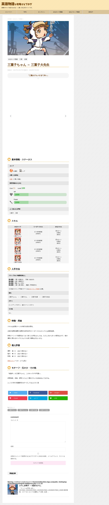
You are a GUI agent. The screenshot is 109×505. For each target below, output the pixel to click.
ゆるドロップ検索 (74, 12)
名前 (12, 446)
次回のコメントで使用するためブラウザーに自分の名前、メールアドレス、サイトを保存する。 (38, 457)
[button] (10, 116)
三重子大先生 (44, 410)
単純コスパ (11, 361)
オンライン (41, 12)
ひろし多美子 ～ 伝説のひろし (30, 485)
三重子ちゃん (23, 410)
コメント (14, 420)
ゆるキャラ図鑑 (58, 12)
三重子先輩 (33, 410)
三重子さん (12, 410)
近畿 (11, 179)
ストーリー (8, 12)
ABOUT (90, 12)
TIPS (25, 12)
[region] (38, 117)
